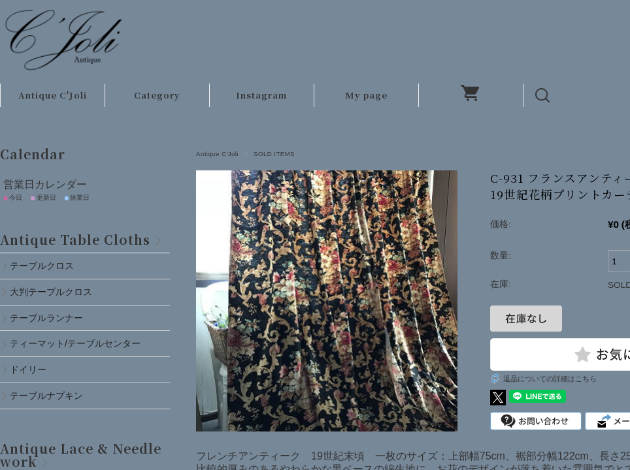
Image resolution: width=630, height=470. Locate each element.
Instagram (261, 95)
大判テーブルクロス (51, 292)
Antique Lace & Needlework (80, 454)
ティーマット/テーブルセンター (75, 343)
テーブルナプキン (51, 395)
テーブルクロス (42, 265)
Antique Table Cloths (75, 239)
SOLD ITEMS (274, 153)
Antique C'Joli (52, 95)
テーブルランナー (46, 318)
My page (366, 95)
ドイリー (28, 369)
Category (157, 95)
